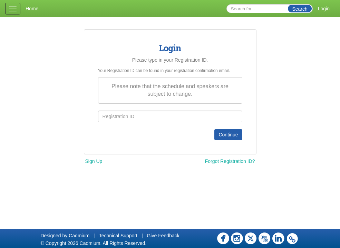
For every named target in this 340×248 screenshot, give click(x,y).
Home (32, 8)
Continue (228, 134)
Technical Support (118, 235)
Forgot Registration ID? (230, 161)
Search (299, 9)
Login (324, 8)
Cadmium (79, 235)
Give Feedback (163, 235)
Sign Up (94, 161)
